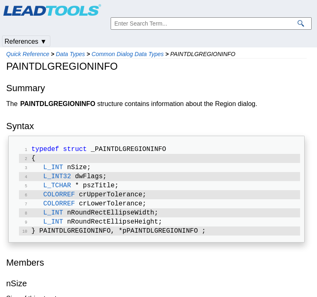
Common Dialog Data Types (128, 54)
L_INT (53, 169)
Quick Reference (27, 54)
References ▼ (26, 41)
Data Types (70, 54)
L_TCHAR (57, 189)
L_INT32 (57, 179)
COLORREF (59, 199)
